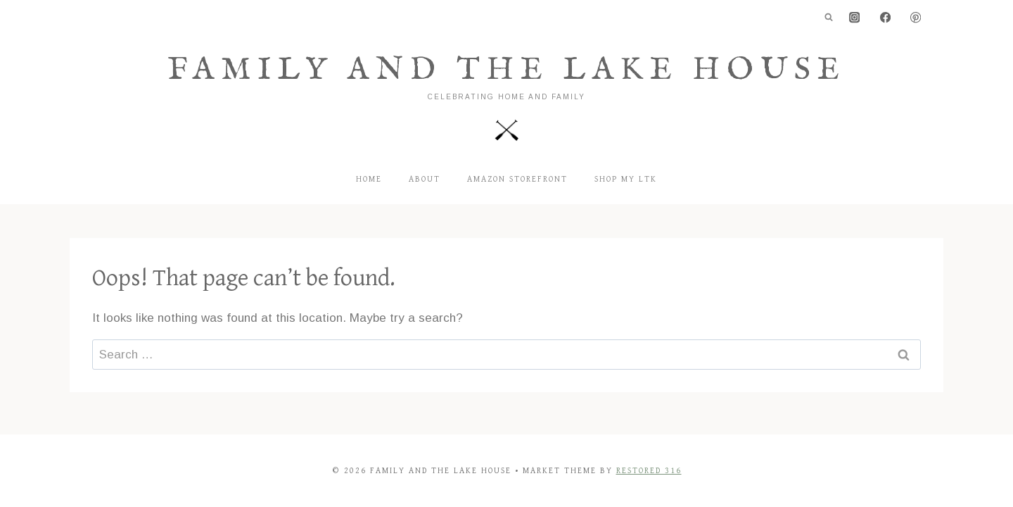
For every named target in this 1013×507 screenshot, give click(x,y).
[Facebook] (885, 18)
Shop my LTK (625, 179)
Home (369, 179)
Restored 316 (649, 470)
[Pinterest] (915, 18)
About (424, 179)
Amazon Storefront (517, 179)
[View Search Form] (828, 17)
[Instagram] (855, 18)
